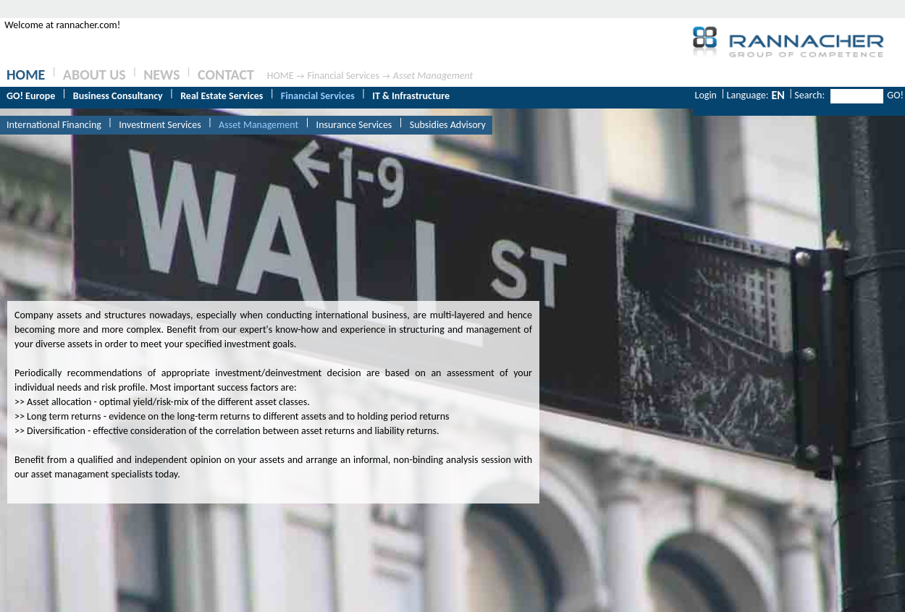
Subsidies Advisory (448, 125)
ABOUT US (94, 74)
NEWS (161, 74)
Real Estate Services (221, 96)
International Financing (54, 125)
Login (706, 95)
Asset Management (433, 75)
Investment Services (160, 125)
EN (777, 95)
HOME (26, 74)
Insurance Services (354, 125)
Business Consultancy (118, 96)
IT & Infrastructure (411, 96)
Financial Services (343, 75)
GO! (895, 95)
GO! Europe (31, 96)
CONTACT (226, 74)
